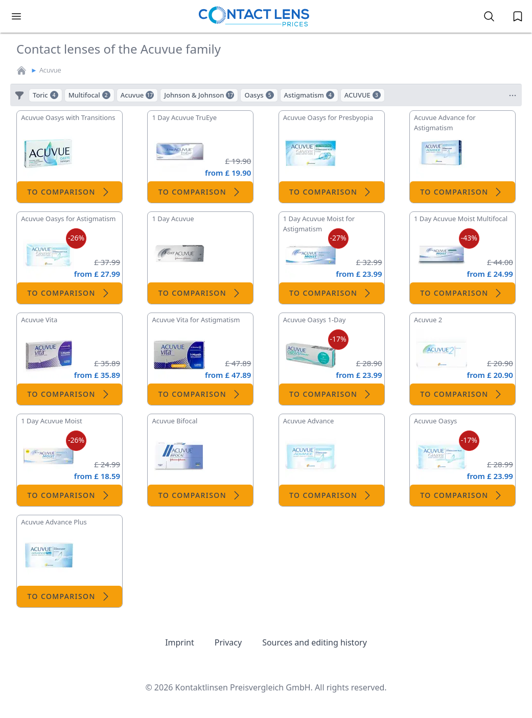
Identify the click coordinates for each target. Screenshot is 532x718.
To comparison (70, 192)
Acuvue (50, 70)
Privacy (228, 642)
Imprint (179, 642)
